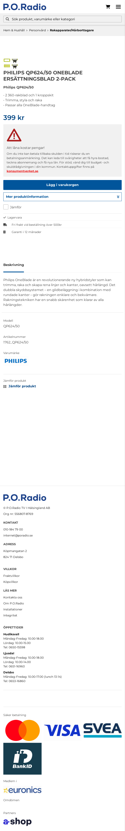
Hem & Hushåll (14, 30)
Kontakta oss (12, 597)
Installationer (12, 609)
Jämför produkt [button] (19, 468)
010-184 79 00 (13, 529)
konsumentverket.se (22, 253)
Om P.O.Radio (13, 603)
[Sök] (62, 19)
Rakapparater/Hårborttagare (72, 30)
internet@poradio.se (18, 535)
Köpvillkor (10, 582)
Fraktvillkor (11, 576)
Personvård (37, 30)
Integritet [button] (10, 615)
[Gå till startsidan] (24, 7)
